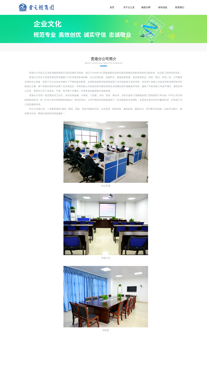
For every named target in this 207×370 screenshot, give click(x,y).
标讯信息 (162, 7)
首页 (112, 7)
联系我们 (179, 7)
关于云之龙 (129, 7)
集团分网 (145, 7)
